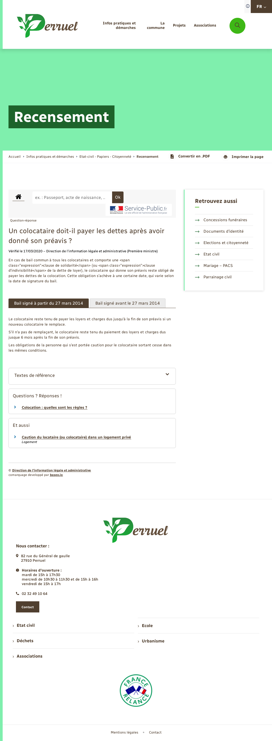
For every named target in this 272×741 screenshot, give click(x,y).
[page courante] (147, 157)
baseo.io (56, 475)
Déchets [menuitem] (23, 640)
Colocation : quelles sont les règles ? (54, 407)
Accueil (14, 157)
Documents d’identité (219, 231)
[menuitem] (112, 26)
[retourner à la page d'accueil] (47, 25)
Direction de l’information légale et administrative (51, 470)
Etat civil (207, 254)
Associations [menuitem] (27, 656)
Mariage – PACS (214, 265)
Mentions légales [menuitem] (124, 732)
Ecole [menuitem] (145, 625)
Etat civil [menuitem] (24, 625)
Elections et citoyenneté (221, 242)
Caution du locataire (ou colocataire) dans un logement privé (76, 437)
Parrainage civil (213, 277)
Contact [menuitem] (155, 732)
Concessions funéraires (221, 220)
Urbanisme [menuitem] (151, 641)
